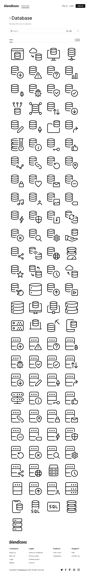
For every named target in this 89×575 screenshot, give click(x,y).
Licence (31, 563)
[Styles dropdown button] (72, 31)
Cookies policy (34, 559)
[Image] (17, 54)
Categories (57, 556)
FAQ (73, 553)
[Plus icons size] (78, 40)
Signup (11, 563)
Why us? (12, 556)
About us (12, 553)
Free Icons (25, 6)
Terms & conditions (36, 553)
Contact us (76, 556)
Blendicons (23, 570)
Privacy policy (34, 556)
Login (72, 6)
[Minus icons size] (76, 40)
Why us (65, 6)
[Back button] (10, 18)
